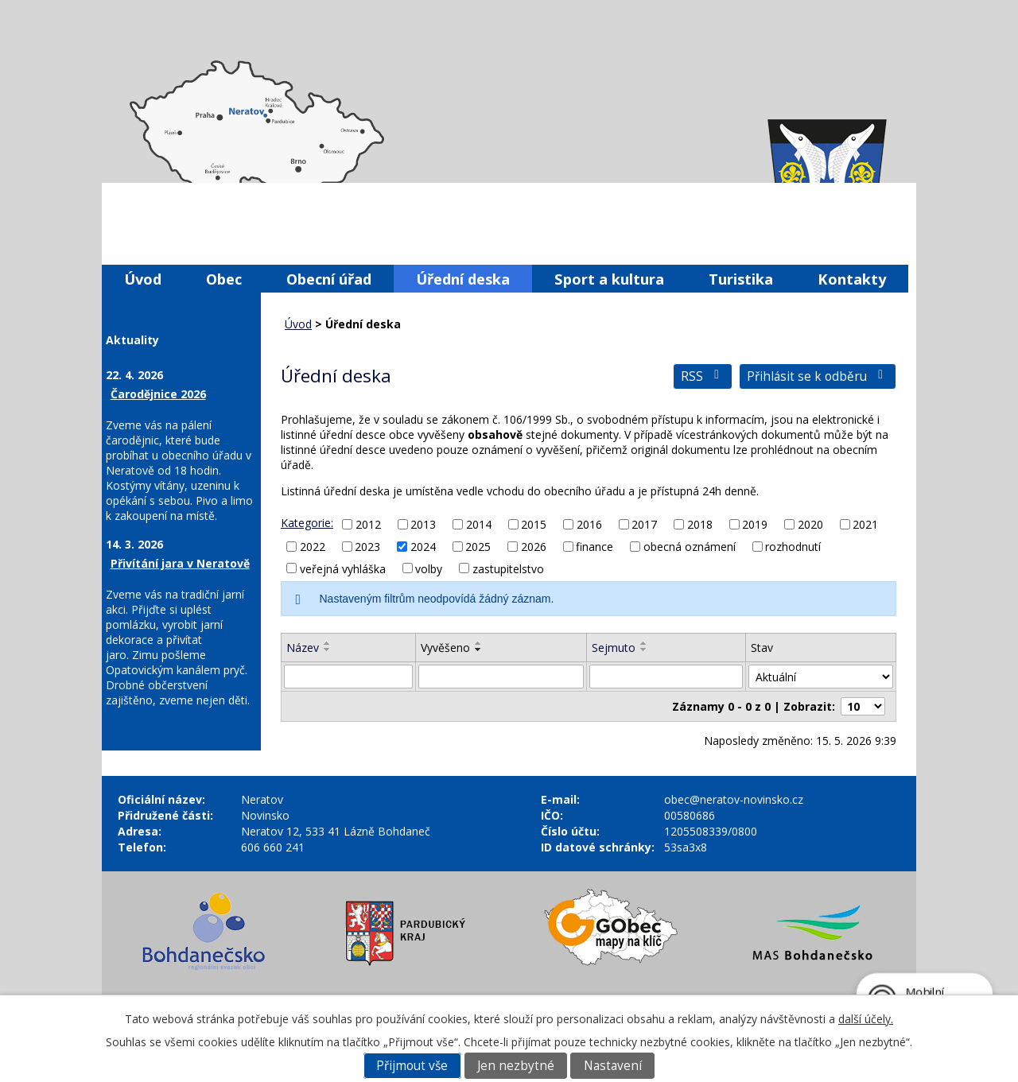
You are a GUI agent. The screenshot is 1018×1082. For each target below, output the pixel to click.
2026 (533, 546)
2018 (700, 524)
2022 (312, 546)
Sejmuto (613, 647)
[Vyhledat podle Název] (348, 676)
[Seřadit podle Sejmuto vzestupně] (644, 643)
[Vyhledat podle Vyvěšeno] (501, 676)
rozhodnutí (793, 546)
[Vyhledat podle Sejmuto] (666, 676)
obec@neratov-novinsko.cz (733, 799)
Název (302, 647)
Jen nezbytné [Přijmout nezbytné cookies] (515, 1065)
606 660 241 (273, 847)
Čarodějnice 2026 (158, 393)
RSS (703, 376)
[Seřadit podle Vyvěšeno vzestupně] (479, 643)
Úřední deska (463, 279)
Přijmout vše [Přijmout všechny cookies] (412, 1065)
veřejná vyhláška (343, 568)
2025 (478, 546)
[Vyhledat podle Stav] (820, 676)
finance (594, 546)
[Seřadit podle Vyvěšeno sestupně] (479, 649)
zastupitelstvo (508, 568)
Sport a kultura (609, 279)
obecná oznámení (689, 546)
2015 (533, 524)
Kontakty (852, 279)
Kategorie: (307, 522)
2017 (644, 524)
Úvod (142, 279)
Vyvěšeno (445, 647)
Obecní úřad (328, 279)
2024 (423, 546)
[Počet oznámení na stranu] (863, 706)
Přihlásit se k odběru (817, 376)
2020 (810, 524)
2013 (423, 524)
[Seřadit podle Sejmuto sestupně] (644, 649)
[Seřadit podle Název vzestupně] (327, 643)
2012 (368, 524)
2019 (754, 524)
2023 (367, 546)
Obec (224, 279)
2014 (479, 524)
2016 (589, 524)
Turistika (741, 279)
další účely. (865, 1018)
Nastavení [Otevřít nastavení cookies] (613, 1065)
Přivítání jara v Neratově (180, 563)
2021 (865, 524)
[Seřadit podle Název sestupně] (327, 649)
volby (428, 568)
